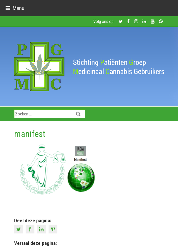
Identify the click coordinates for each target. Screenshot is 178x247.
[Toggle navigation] (15, 8)
